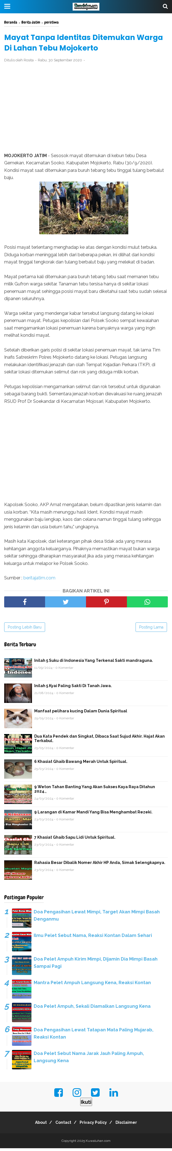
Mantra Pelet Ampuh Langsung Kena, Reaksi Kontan (92, 985)
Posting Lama (151, 630)
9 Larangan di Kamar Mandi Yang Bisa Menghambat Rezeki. (93, 815)
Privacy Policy (95, 1125)
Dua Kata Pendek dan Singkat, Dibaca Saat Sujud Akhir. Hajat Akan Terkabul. (99, 741)
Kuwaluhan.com (98, 1143)
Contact (62, 1125)
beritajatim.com (39, 580)
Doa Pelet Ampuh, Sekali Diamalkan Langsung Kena (92, 1009)
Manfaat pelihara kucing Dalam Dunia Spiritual (80, 714)
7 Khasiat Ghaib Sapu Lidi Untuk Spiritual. (75, 840)
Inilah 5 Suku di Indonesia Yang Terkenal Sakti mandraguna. (93, 663)
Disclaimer (131, 1125)
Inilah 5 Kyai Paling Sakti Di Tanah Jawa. (73, 688)
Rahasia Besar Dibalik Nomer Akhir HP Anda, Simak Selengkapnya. (99, 865)
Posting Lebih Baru (24, 630)
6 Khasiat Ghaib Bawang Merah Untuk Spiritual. (80, 764)
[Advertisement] (86, 110)
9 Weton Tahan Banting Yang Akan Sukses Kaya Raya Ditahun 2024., (94, 791)
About (36, 1125)
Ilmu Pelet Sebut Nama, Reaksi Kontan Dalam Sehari (93, 938)
